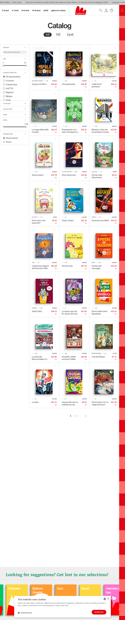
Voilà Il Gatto (37, 311)
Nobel (106, 588)
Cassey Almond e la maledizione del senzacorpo (70, 403)
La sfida (35, 402)
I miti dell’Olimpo (98, 356)
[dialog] (62, 607)
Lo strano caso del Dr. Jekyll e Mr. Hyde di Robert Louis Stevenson (70, 312)
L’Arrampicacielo (68, 84)
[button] (25, 613)
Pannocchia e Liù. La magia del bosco (100, 403)
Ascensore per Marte (100, 220)
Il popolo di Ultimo (39, 84)
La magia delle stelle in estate (40, 130)
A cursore (10, 80)
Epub (70, 34)
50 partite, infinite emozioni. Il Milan (69, 357)
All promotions (12, 138)
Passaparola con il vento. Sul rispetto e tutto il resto (70, 130)
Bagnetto (10, 92)
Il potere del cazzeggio (96, 267)
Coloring (10, 588)
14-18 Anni (36, 10)
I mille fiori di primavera (97, 85)
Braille (8, 100)
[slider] (3, 65)
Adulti (45, 10)
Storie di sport (37, 175)
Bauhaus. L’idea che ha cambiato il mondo (100, 130)
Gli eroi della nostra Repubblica (99, 312)
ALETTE (9, 88)
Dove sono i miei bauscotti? (38, 221)
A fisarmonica (11, 84)
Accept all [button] (99, 612)
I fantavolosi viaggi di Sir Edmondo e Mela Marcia (40, 267)
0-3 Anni (5, 10)
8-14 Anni (25, 10)
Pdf (58, 34)
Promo (9, 142)
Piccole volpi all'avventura (97, 176)
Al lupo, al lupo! (68, 220)
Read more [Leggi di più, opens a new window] (64, 605)
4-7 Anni (15, 10)
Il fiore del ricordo (69, 175)
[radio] (48, 35)
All (48, 34)
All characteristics (13, 76)
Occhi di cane (67, 266)
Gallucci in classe (58, 10)
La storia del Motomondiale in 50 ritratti (40, 357)
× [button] (108, 599)
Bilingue (9, 96)
